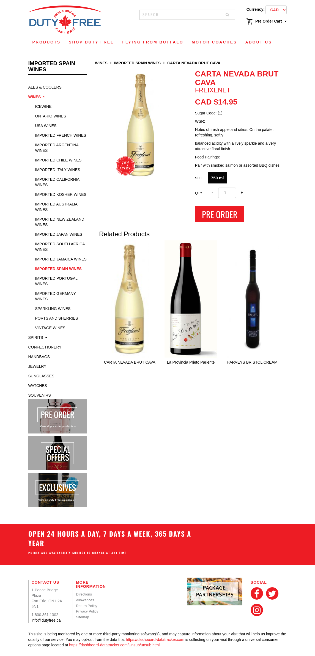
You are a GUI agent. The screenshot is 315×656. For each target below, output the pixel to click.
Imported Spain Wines (58, 269)
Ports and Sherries (56, 318)
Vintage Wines (50, 328)
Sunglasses (41, 376)
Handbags (39, 357)
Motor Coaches (214, 42)
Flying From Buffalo (152, 42)
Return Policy (86, 606)
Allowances (85, 600)
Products (46, 42)
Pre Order (219, 214)
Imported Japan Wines (58, 234)
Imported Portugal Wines (56, 281)
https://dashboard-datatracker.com (155, 639)
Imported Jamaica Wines (61, 259)
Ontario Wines (50, 116)
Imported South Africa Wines (60, 247)
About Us (258, 42)
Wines (34, 97)
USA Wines (46, 125)
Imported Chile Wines (58, 160)
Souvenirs (39, 395)
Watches (37, 385)
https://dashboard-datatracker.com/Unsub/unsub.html (114, 645)
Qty (198, 193)
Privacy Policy (87, 611)
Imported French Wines (60, 135)
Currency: (255, 9)
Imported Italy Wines (57, 170)
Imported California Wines (57, 182)
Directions (84, 594)
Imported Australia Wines (56, 207)
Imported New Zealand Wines (59, 222)
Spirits (35, 337)
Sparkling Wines (53, 308)
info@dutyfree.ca (46, 620)
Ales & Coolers (45, 87)
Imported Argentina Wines (57, 148)
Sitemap (82, 617)
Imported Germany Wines (55, 296)
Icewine (43, 106)
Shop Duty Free (91, 42)
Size (199, 178)
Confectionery (45, 347)
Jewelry (37, 366)
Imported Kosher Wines (60, 194)
